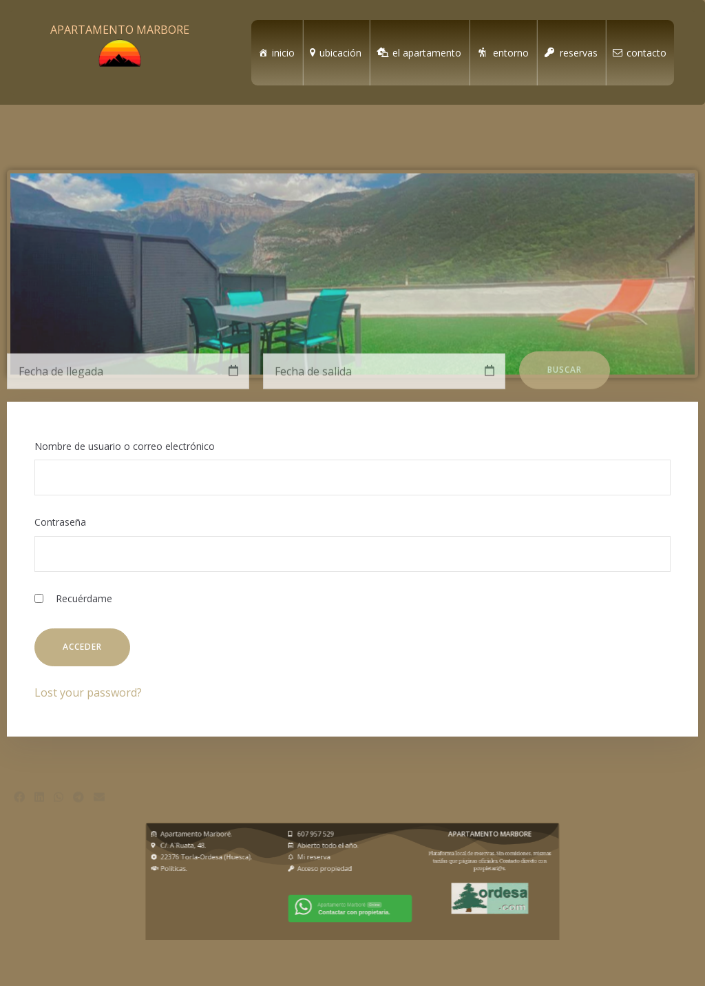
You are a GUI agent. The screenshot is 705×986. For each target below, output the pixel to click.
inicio (283, 52)
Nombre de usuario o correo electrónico (124, 446)
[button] (19, 809)
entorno (511, 52)
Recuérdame (73, 598)
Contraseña (60, 521)
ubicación (340, 52)
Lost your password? (88, 692)
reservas (579, 52)
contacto (646, 52)
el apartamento (426, 52)
